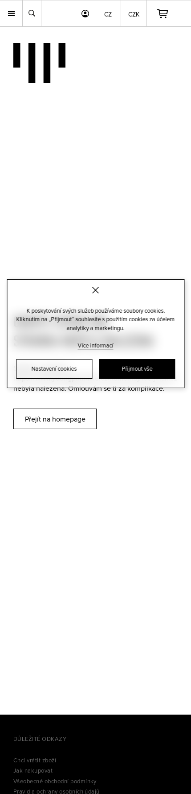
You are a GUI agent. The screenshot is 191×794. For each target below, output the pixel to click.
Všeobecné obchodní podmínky (55, 781)
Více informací (96, 345)
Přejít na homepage (55, 419)
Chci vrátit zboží (34, 760)
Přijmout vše (137, 368)
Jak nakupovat (33, 770)
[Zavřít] (95, 290)
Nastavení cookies (54, 368)
